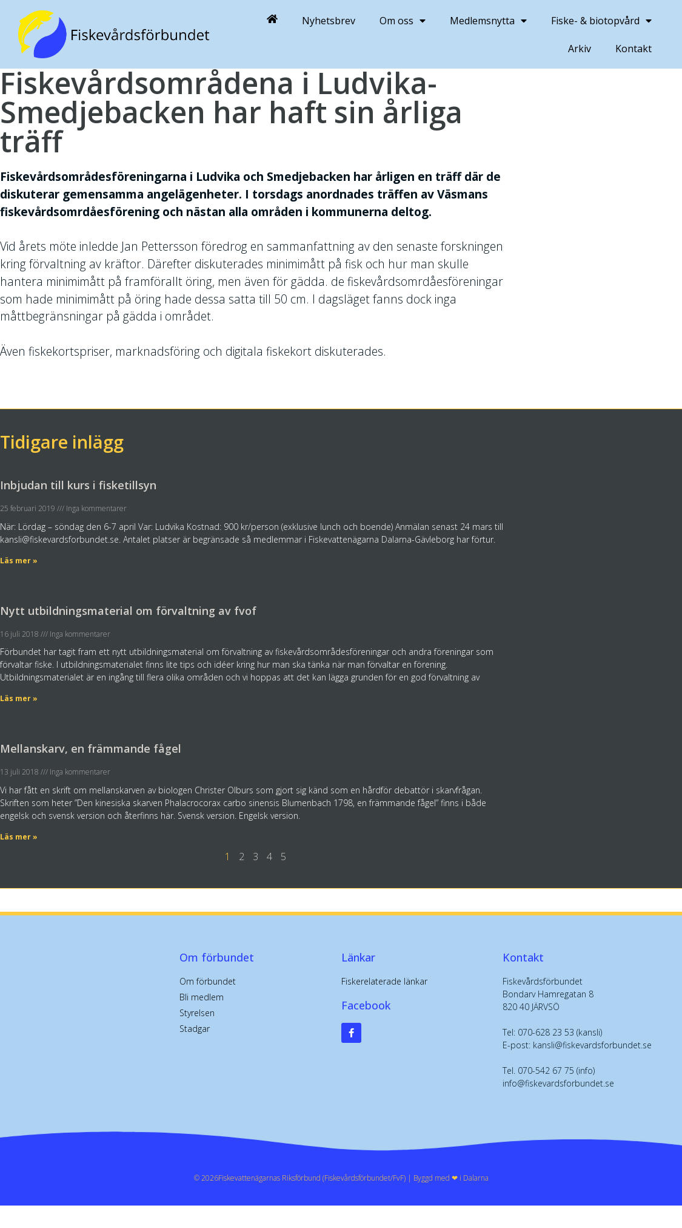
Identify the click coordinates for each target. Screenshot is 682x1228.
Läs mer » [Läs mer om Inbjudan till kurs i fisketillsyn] (19, 560)
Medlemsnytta (488, 21)
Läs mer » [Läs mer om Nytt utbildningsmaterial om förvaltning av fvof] (19, 698)
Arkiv (579, 48)
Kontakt (633, 48)
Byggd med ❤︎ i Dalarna (451, 1178)
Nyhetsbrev (328, 20)
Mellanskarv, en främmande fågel (90, 748)
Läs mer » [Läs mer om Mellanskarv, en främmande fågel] (19, 837)
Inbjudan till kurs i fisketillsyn (78, 485)
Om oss (402, 21)
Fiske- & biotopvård (601, 21)
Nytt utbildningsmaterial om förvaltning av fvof (128, 610)
